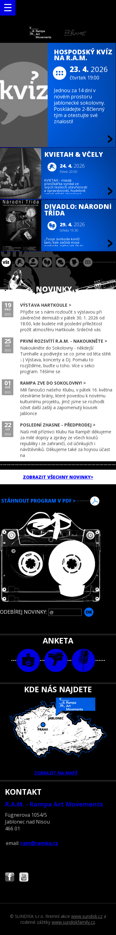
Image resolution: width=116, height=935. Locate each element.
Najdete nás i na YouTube (23, 877)
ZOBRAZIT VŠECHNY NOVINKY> (58, 477)
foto (28, 660)
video (55, 660)
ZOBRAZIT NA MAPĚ (58, 737)
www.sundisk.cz (86, 916)
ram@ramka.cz (39, 843)
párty (33, 262)
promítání (74, 262)
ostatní (88, 262)
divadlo (47, 262)
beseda (60, 262)
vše (6, 262)
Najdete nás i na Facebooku (9, 877)
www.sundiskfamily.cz (73, 922)
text (83, 660)
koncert (20, 262)
